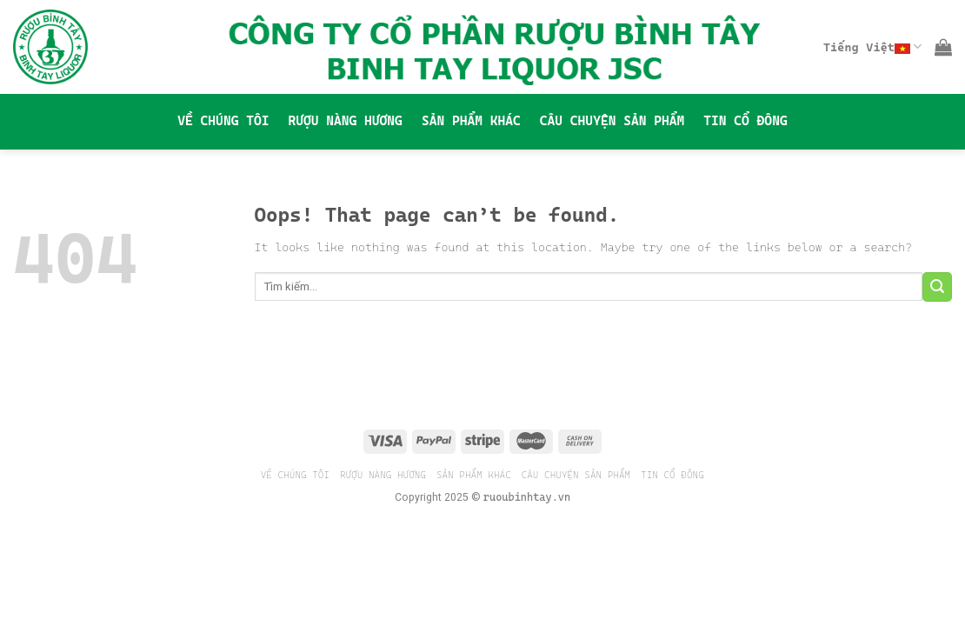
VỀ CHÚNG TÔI (223, 121)
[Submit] (937, 287)
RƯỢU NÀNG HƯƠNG (345, 121)
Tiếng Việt (872, 46)
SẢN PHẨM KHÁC (471, 121)
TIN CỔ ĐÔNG (745, 121)
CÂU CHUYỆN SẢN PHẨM (612, 121)
